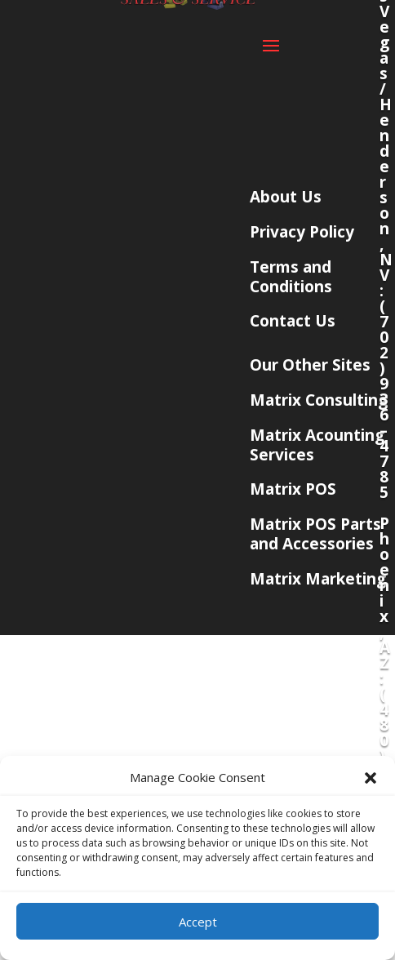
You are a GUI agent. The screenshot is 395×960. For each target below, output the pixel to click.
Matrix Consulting (319, 400)
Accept (198, 921)
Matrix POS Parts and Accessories (315, 533)
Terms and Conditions (291, 276)
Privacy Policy (302, 231)
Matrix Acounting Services (317, 444)
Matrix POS (293, 489)
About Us (286, 196)
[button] (370, 778)
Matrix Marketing (318, 578)
